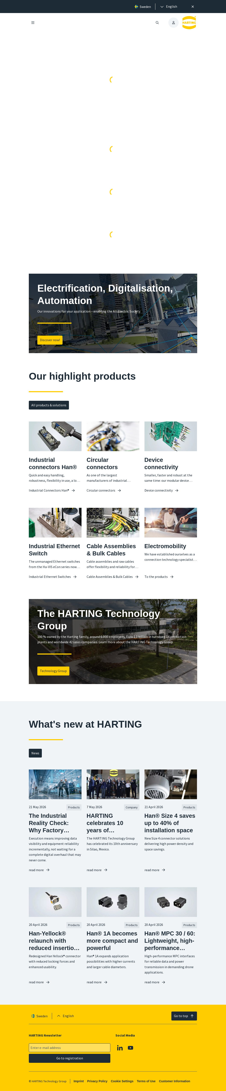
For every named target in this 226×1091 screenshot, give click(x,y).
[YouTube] (130, 1047)
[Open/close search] (157, 22)
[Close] (192, 6)
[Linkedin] (120, 1047)
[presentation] (168, 6)
